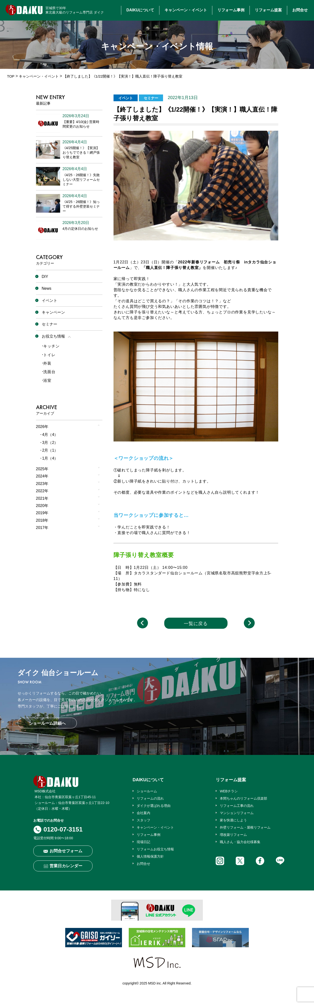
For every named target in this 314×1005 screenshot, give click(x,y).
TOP (10, 76)
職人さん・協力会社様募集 (240, 842)
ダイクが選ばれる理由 (154, 806)
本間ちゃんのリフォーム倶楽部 (243, 798)
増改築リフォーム (233, 835)
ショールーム (147, 791)
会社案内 (143, 813)
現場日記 (143, 842)
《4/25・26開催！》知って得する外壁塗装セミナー (81, 206)
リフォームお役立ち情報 (155, 849)
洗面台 (49, 372)
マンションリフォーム (237, 813)
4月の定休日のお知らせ (80, 229)
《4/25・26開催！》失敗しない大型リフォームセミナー (81, 179)
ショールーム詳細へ (47, 723)
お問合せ (300, 10)
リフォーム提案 (268, 10)
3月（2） (50, 443)
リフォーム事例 (230, 10)
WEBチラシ (229, 791)
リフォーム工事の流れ (237, 806)
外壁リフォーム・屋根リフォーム (245, 827)
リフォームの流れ (150, 798)
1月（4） (50, 458)
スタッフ (143, 820)
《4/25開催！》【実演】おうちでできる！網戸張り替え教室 (81, 152)
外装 (47, 363)
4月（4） (50, 435)
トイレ (49, 355)
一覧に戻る (196, 623)
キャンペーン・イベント (185, 10)
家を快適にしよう (233, 820)
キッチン (51, 346)
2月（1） (50, 450)
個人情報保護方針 (150, 856)
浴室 (47, 380)
